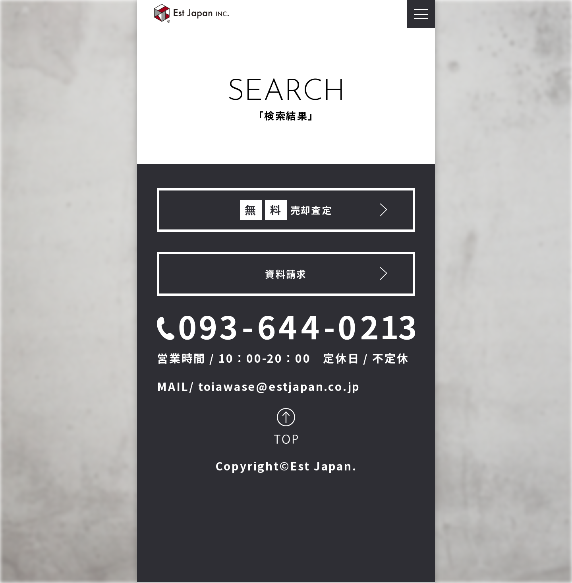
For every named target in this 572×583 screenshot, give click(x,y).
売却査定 (286, 210)
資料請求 (286, 274)
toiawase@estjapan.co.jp (279, 386)
